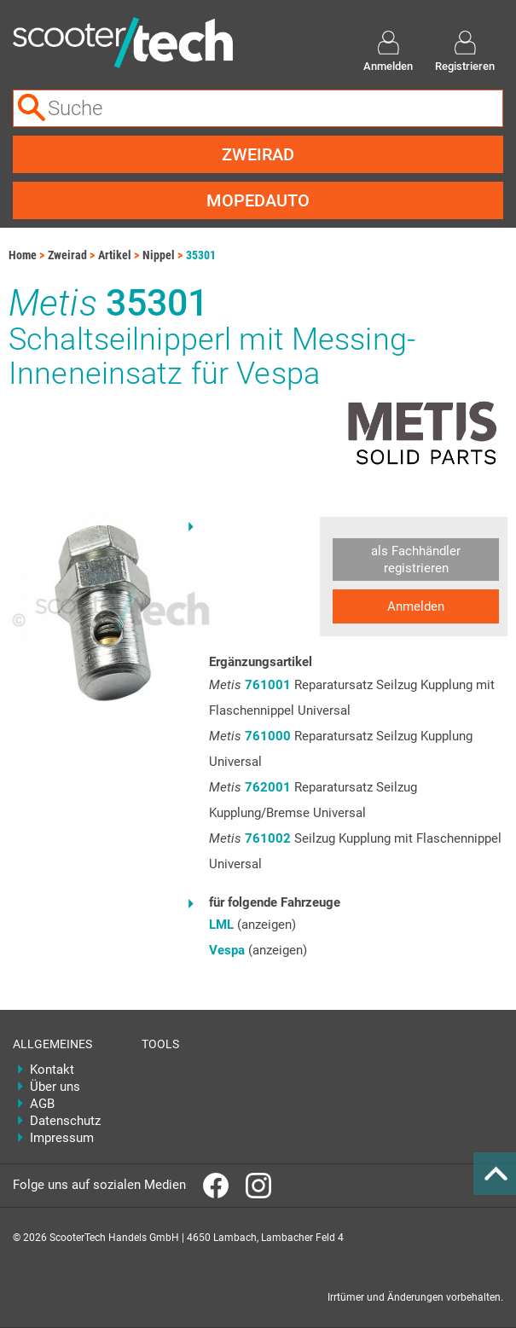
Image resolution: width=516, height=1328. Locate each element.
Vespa (227, 950)
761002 (268, 838)
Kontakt (52, 1069)
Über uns (55, 1086)
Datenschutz (65, 1120)
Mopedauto (258, 200)
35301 (201, 255)
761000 (268, 736)
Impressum (62, 1137)
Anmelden (415, 606)
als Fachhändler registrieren (416, 559)
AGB (42, 1103)
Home (23, 255)
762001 (268, 787)
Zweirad (258, 154)
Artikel (114, 255)
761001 (268, 685)
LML (221, 924)
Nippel (158, 255)
